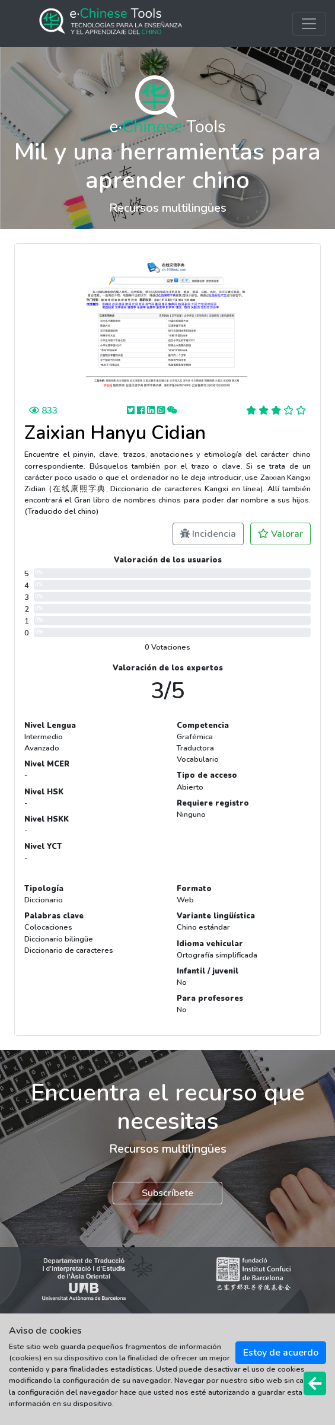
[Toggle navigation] (309, 24)
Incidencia (208, 533)
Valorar (280, 533)
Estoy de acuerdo (280, 1352)
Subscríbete (167, 1193)
